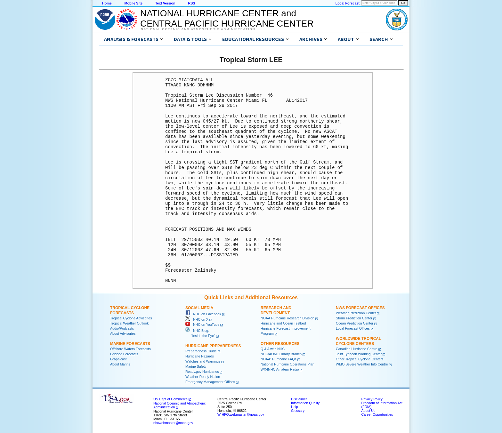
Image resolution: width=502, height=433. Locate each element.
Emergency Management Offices (210, 382)
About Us (368, 411)
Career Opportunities (377, 414)
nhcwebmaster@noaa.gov (173, 423)
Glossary (297, 411)
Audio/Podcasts (122, 328)
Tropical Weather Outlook (129, 323)
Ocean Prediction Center (354, 323)
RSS (191, 3)
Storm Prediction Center (354, 318)
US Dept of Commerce (170, 399)
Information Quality (305, 403)
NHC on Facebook (203, 314)
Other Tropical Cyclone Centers (360, 359)
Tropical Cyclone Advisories (131, 318)
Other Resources (280, 343)
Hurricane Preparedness (213, 346)
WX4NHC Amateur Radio (280, 369)
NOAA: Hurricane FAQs (278, 359)
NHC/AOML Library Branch (281, 354)
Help (294, 407)
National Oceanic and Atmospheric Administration (198, 29)
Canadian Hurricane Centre (356, 349)
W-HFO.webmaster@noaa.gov (240, 414)
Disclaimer (299, 399)
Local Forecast (348, 3)
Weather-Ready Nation (202, 377)
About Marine (120, 364)
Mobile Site (133, 3)
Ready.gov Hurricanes (202, 371)
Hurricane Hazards (199, 356)
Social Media (199, 308)
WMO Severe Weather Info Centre (362, 364)
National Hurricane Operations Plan (287, 364)
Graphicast (118, 359)
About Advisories (122, 333)
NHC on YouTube (202, 324)
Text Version (165, 3)
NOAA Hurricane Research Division (287, 318)
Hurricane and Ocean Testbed (283, 323)
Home (107, 3)
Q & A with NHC (273, 349)
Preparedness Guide (201, 351)
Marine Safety (195, 366)
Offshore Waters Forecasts (130, 349)
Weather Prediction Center (356, 313)
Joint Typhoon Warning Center (359, 354)
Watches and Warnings (202, 361)
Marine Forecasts (130, 343)
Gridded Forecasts (124, 354)
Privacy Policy (371, 399)
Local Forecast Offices (353, 328)
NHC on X (196, 319)
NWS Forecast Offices (360, 308)
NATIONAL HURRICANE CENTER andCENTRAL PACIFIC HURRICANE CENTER (226, 18)
